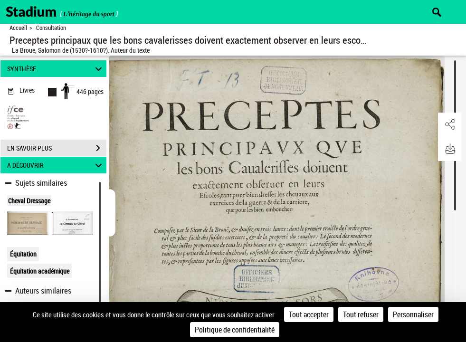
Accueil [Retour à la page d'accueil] (18, 28)
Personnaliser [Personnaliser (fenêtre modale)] (413, 314)
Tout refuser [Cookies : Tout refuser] (361, 314)
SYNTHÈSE (56, 68)
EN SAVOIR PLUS (56, 148)
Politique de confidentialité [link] (235, 329)
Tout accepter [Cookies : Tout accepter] (309, 314)
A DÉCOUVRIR (56, 165)
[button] (449, 125)
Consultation (51, 28)
